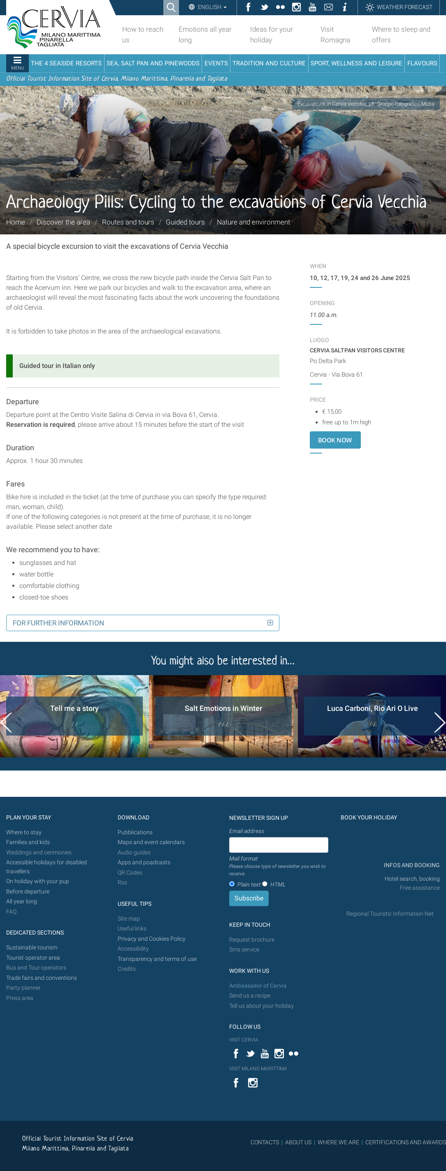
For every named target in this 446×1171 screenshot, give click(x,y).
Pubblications (135, 832)
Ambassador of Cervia (258, 985)
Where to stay (24, 832)
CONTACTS (265, 1142)
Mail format (278, 866)
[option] (74, 716)
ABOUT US (298, 1142)
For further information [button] (58, 623)
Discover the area (63, 222)
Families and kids (28, 842)
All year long (21, 901)
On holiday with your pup (37, 881)
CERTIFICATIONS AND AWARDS (405, 1142)
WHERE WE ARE (338, 1142)
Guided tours (185, 222)
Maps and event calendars (151, 842)
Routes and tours (128, 222)
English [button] (212, 7)
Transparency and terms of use (157, 959)
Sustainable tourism (31, 947)
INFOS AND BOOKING (411, 865)
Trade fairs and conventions (41, 977)
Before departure (27, 891)
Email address (246, 831)
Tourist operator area (33, 957)
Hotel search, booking (412, 878)
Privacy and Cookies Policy (152, 938)
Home (15, 222)
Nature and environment (253, 222)
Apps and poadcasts (144, 862)
